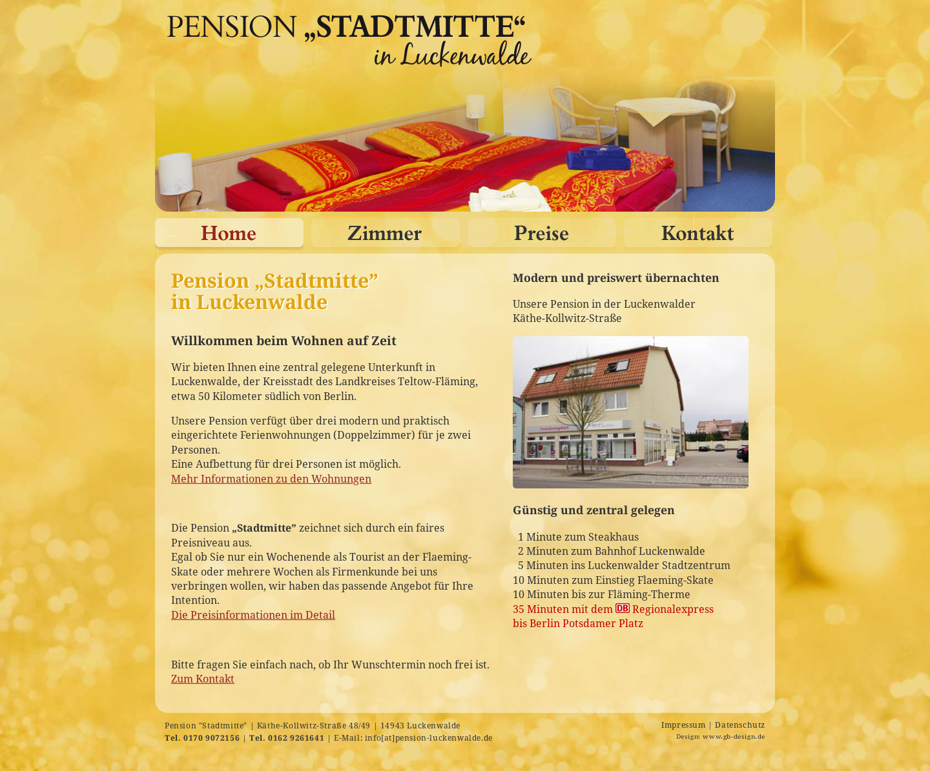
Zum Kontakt (202, 679)
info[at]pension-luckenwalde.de (429, 737)
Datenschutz (740, 724)
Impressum (683, 724)
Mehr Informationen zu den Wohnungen (271, 479)
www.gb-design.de (734, 736)
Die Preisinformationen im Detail (253, 615)
